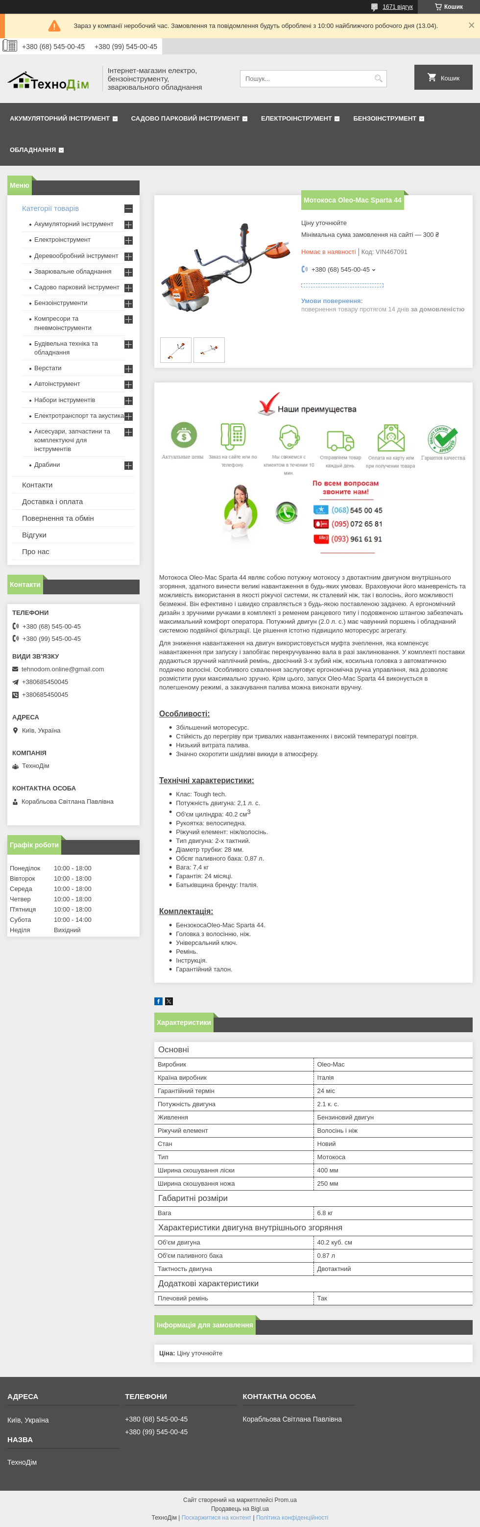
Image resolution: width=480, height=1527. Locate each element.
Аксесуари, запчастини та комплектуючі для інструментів (72, 440)
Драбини (47, 464)
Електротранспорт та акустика (79, 415)
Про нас (35, 551)
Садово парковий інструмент (185, 118)
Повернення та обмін (58, 518)
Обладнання (33, 149)
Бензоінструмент (384, 118)
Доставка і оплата (52, 501)
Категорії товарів (50, 208)
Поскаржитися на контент (216, 1517)
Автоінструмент (57, 383)
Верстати (48, 368)
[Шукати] (378, 78)
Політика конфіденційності (292, 1517)
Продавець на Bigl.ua (240, 1508)
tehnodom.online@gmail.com (63, 669)
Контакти (37, 485)
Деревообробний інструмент (76, 255)
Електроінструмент (296, 118)
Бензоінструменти (61, 302)
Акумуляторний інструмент (60, 118)
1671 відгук (398, 6)
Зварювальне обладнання (73, 271)
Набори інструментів (64, 400)
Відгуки (34, 535)
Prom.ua (286, 1500)
